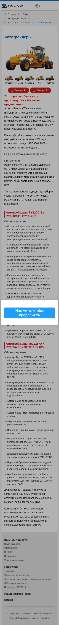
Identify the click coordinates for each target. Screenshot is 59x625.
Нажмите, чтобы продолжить (29, 312)
